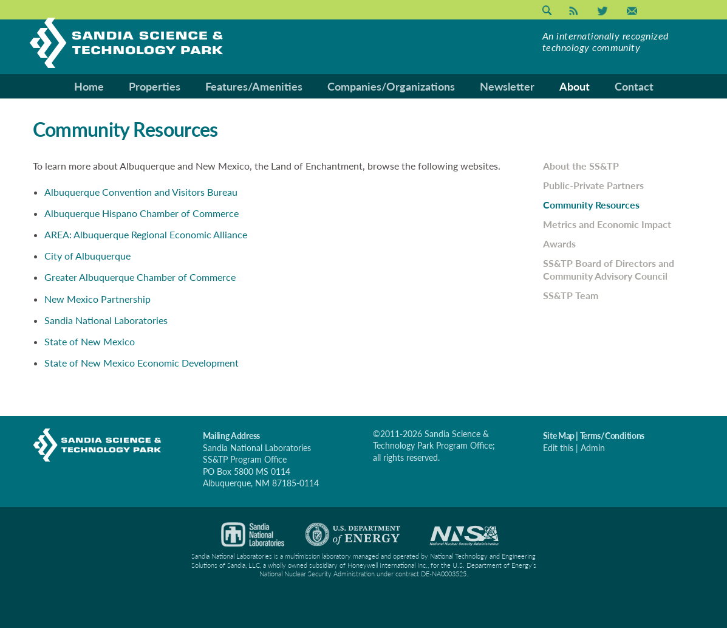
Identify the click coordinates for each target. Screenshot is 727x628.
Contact (634, 86)
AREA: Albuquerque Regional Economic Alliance (145, 234)
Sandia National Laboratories (106, 320)
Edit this (558, 448)
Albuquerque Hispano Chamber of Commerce (141, 213)
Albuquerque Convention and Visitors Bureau (140, 192)
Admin (593, 448)
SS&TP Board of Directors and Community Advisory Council (608, 269)
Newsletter (507, 86)
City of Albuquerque (87, 255)
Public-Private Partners (593, 185)
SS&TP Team (570, 295)
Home (89, 86)
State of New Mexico (89, 341)
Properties (154, 86)
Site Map (559, 435)
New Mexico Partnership (97, 299)
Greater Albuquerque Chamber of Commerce (140, 277)
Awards (559, 243)
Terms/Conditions (612, 435)
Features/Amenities (253, 86)
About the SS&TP (581, 165)
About (574, 86)
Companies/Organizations (391, 86)
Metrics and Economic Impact (607, 224)
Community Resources (591, 204)
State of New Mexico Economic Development (141, 362)
